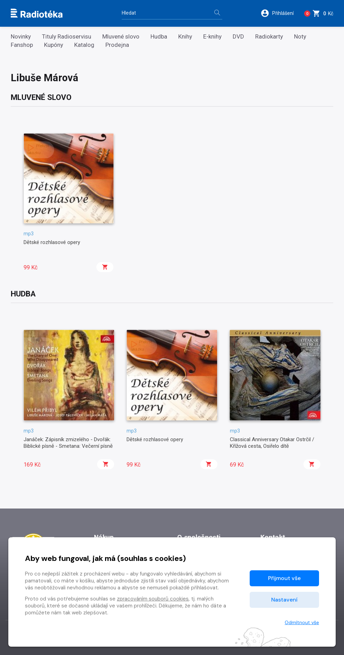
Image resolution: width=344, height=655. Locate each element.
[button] (278, 13)
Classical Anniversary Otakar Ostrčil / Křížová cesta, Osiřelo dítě (272, 442)
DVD (238, 37)
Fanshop (22, 45)
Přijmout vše (284, 578)
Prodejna (117, 45)
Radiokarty (269, 37)
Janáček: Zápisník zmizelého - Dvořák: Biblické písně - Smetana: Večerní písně (68, 442)
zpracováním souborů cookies (153, 598)
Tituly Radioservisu (66, 37)
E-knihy (212, 37)
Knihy (185, 37)
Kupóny (53, 45)
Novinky (21, 37)
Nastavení (284, 599)
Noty (300, 37)
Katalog (84, 45)
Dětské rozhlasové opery (52, 242)
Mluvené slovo (120, 37)
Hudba (158, 37)
